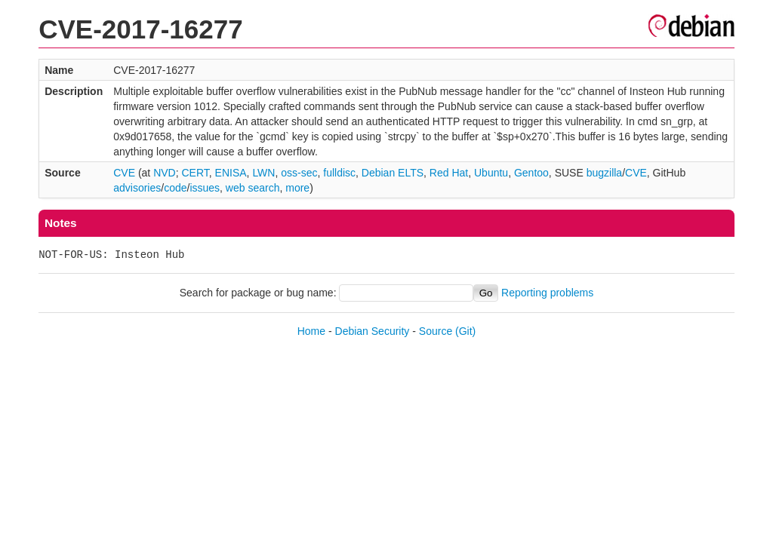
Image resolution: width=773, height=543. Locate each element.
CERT (194, 173)
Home (311, 331)
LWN (263, 173)
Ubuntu (491, 173)
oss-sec (299, 173)
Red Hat (449, 173)
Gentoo (531, 173)
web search (253, 188)
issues (204, 188)
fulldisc (339, 173)
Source (435, 331)
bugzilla (604, 173)
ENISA (231, 173)
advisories (137, 188)
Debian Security (372, 331)
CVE (124, 173)
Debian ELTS (392, 173)
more (297, 188)
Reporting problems (547, 293)
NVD (164, 173)
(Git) (465, 331)
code (175, 188)
